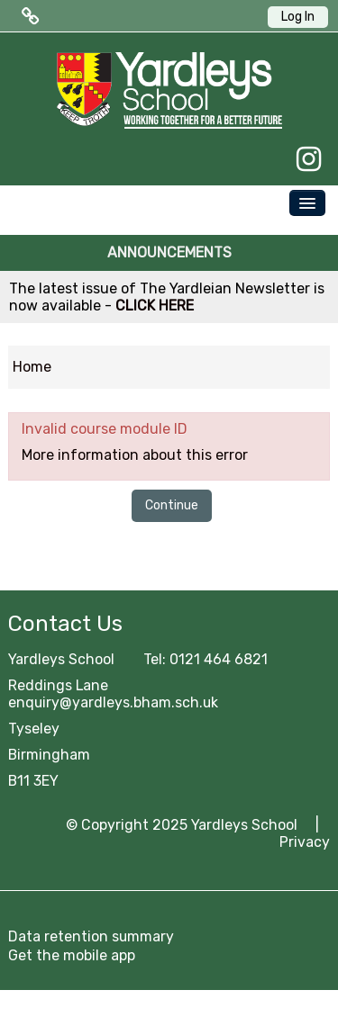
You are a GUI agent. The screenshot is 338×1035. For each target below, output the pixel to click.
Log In (298, 16)
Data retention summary (91, 936)
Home (32, 366)
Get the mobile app (71, 955)
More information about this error (135, 455)
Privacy (304, 841)
